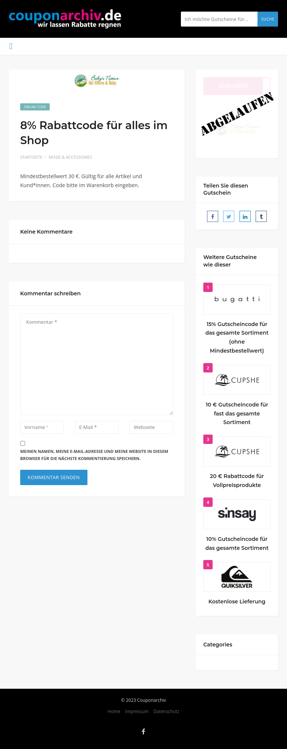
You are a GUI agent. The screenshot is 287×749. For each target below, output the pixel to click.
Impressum (137, 711)
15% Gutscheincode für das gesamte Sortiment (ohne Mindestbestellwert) (236, 337)
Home (114, 711)
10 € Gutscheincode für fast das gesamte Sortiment (237, 413)
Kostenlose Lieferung (237, 601)
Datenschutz (166, 711)
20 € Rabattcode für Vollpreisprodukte (237, 480)
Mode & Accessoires (70, 157)
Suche (267, 19)
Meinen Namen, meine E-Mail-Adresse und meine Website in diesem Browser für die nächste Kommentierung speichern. (94, 454)
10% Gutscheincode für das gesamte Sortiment (236, 543)
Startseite (31, 157)
